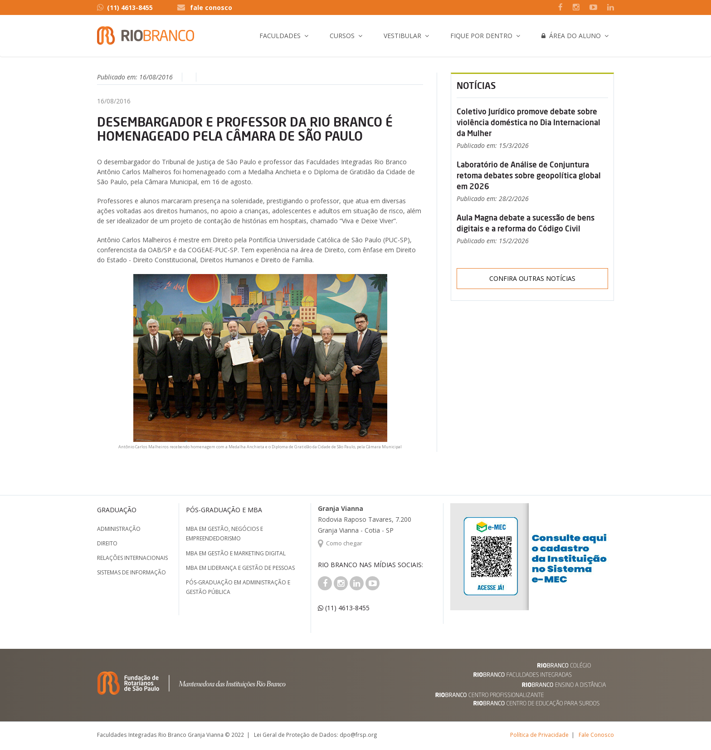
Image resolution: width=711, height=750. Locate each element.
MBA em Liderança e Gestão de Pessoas (240, 568)
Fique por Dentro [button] (481, 35)
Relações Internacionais (132, 558)
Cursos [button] (342, 35)
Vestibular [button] (402, 35)
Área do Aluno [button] (571, 35)
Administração (119, 529)
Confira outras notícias (532, 278)
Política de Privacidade (539, 734)
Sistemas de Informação (131, 572)
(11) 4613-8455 (125, 7)
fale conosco (211, 7)
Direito (107, 543)
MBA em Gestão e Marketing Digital (236, 553)
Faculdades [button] (280, 35)
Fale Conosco (596, 734)
